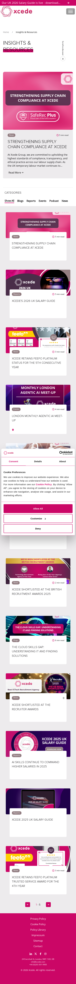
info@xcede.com (38, 962)
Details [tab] (38, 461)
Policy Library (38, 929)
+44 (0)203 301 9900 (38, 964)
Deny (38, 528)
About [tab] (62, 461)
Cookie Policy (38, 924)
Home (6, 32)
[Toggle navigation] (70, 11)
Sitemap (38, 940)
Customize (38, 518)
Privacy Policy (38, 918)
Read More (16, 172)
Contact (38, 946)
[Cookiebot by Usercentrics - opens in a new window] (59, 453)
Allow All (38, 508)
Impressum (38, 935)
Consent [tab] (13, 461)
